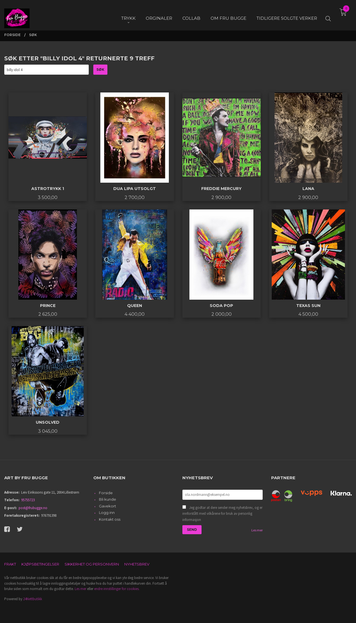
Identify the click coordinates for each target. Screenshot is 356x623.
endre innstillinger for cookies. (117, 588)
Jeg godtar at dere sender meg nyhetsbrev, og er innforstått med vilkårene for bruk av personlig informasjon (222, 513)
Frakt (10, 564)
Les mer (257, 530)
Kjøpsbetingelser (40, 564)
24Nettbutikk (32, 599)
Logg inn (107, 512)
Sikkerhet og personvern (92, 564)
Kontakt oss (109, 519)
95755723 (28, 500)
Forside (106, 493)
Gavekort (107, 506)
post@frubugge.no (33, 507)
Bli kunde (107, 499)
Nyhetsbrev (136, 564)
